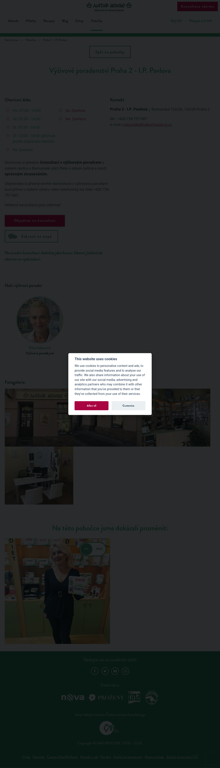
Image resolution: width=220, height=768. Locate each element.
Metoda (13, 21)
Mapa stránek (154, 757)
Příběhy (31, 21)
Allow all (91, 405)
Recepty (49, 21)
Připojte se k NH (200, 21)
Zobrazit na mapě (29, 236)
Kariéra (106, 757)
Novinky (39, 757)
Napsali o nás (89, 757)
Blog (65, 21)
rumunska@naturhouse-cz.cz (147, 124)
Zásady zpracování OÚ (182, 757)
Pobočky (96, 21)
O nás (26, 757)
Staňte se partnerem (127, 757)
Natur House (110, 6)
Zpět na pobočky (110, 52)
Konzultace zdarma (197, 6)
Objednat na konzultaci (35, 220)
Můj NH (176, 21)
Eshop (79, 21)
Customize (128, 405)
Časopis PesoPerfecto (62, 757)
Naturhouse (11, 40)
